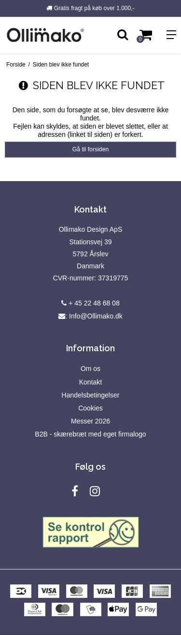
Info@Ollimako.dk (96, 316)
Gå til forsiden (90, 149)
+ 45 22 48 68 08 (90, 303)
